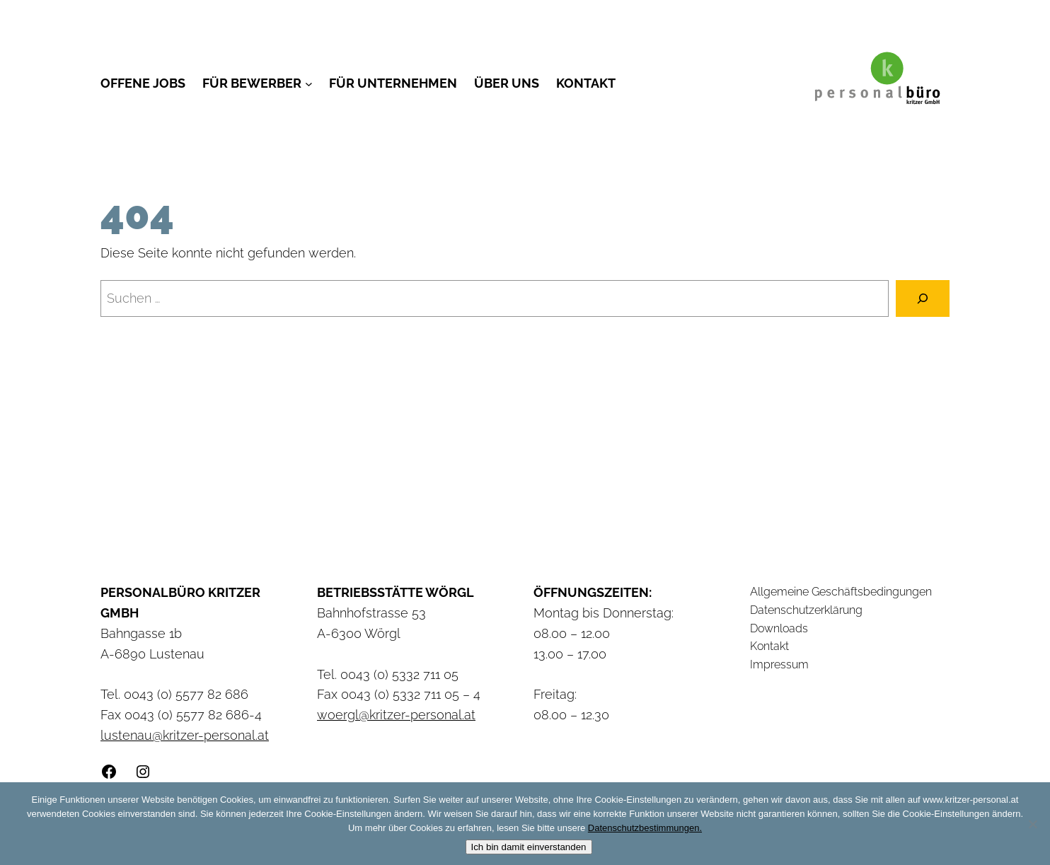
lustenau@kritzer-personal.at (184, 735)
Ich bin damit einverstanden (529, 847)
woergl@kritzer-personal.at (396, 714)
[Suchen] (923, 298)
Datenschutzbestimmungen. (645, 828)
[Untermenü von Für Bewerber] (309, 84)
